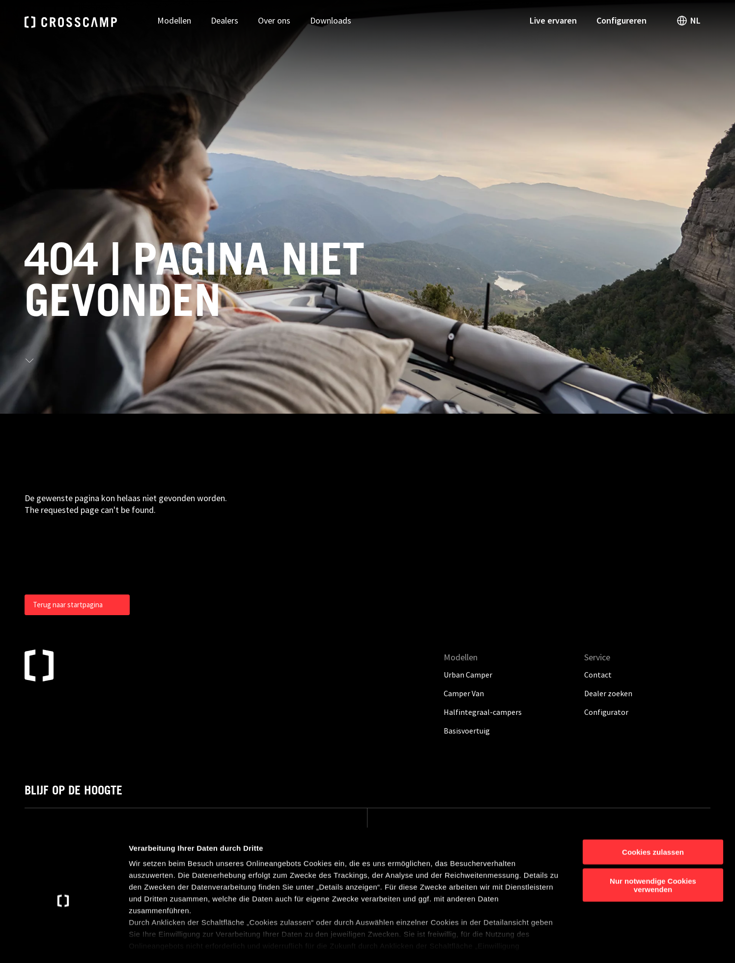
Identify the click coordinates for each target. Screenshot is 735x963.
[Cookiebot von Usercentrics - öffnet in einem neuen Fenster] (64, 943)
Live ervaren (553, 20)
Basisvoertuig (467, 731)
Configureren (621, 20)
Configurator (606, 712)
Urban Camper (468, 675)
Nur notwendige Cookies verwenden (653, 844)
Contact (598, 675)
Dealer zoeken (608, 693)
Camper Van (464, 693)
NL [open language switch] (688, 21)
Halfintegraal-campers (483, 712)
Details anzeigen (527, 943)
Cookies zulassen (653, 811)
